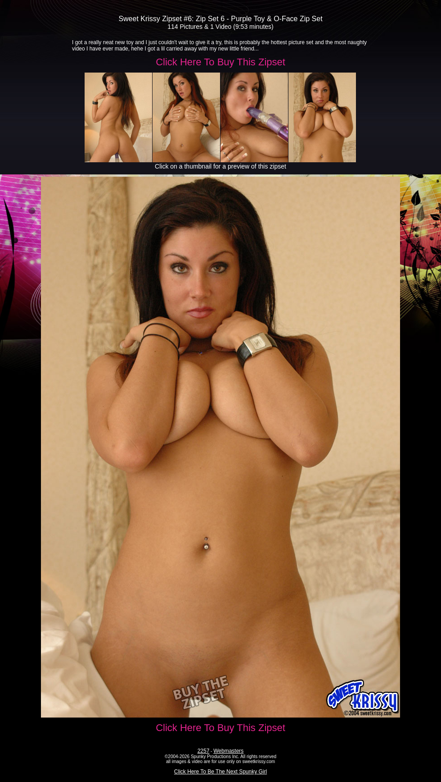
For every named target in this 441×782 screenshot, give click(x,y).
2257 (204, 751)
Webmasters (228, 751)
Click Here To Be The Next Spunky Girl (220, 771)
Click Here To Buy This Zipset (220, 62)
